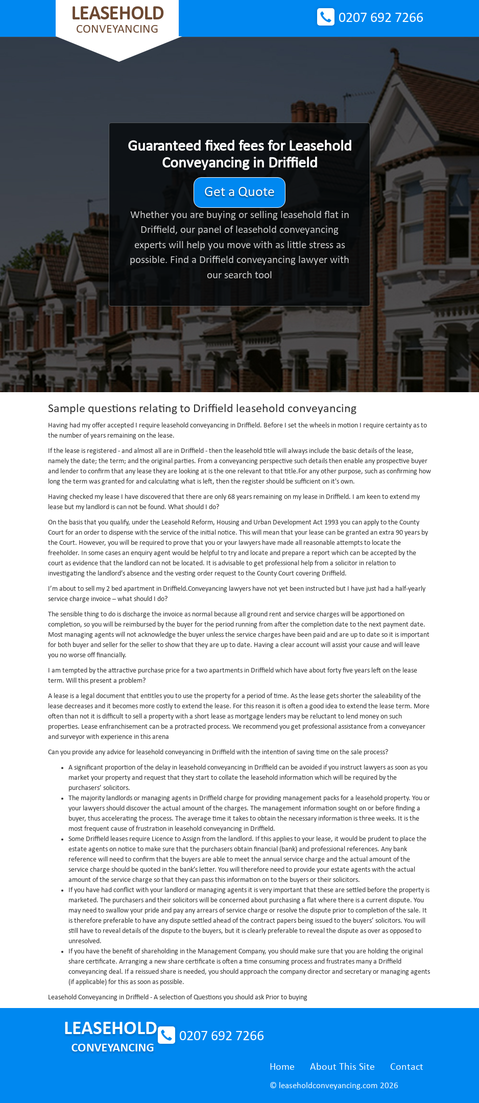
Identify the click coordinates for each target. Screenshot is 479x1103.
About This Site (342, 1067)
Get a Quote (239, 192)
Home (282, 1067)
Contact (406, 1067)
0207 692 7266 (381, 18)
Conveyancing (117, 20)
